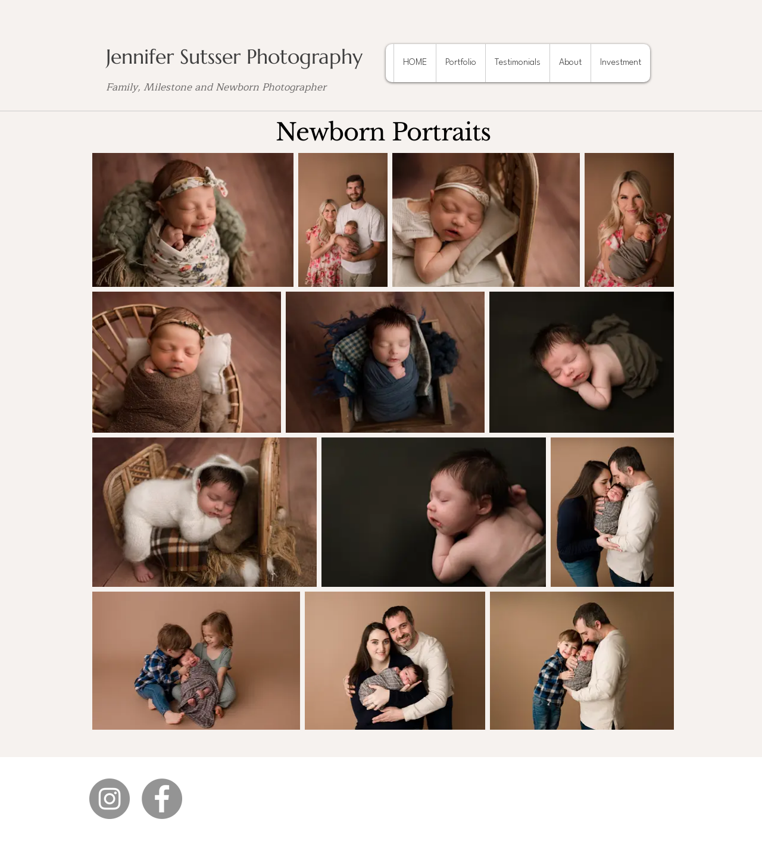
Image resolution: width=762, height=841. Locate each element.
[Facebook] (162, 799)
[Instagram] (109, 799)
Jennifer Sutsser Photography (234, 57)
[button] (460, 63)
